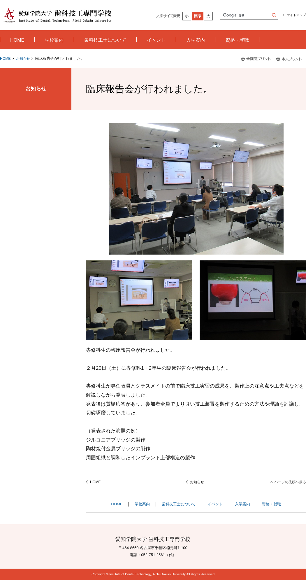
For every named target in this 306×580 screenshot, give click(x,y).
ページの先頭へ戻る (290, 482)
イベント (215, 504)
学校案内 (142, 504)
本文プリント (289, 59)
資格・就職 (271, 504)
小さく (187, 16)
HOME (5, 59)
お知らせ (23, 59)
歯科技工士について (179, 504)
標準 (198, 16)
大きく (208, 16)
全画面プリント (256, 59)
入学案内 (242, 504)
